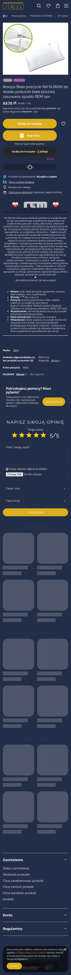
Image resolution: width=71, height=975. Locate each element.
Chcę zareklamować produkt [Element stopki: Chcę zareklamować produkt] (23, 881)
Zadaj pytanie (53, 401)
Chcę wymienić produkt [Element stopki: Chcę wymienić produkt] (19, 893)
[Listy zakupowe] (48, 6)
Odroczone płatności (20, 192)
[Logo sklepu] (13, 5)
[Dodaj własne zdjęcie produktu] (35, 474)
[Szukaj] (39, 5)
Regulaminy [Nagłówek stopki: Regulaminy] (13, 929)
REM (15, 350)
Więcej (55, 360)
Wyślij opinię (35, 512)
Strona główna (19, 16)
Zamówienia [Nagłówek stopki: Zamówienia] (13, 860)
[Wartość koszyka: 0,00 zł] (57, 6)
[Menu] (66, 6)
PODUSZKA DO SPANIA (41, 16)
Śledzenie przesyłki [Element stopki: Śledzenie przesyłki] (16, 874)
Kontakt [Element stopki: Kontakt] (8, 899)
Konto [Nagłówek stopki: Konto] (7, 915)
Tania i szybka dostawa (21, 182)
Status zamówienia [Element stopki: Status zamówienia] (16, 868)
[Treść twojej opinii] (35, 452)
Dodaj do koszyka (30, 123)
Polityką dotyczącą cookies (31, 952)
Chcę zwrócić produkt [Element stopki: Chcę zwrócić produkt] (18, 887)
